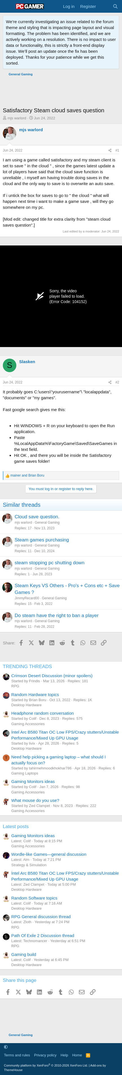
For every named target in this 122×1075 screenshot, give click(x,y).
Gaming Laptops (24, 773)
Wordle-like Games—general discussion (48, 854)
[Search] (115, 6)
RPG (15, 686)
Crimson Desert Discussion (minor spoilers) (51, 675)
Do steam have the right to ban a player (57, 615)
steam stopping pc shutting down (50, 562)
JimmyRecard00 (27, 598)
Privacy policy (45, 1055)
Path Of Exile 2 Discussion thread (42, 935)
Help (64, 1055)
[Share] (110, 150)
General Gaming (47, 523)
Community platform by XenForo (46, 1065)
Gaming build (23, 954)
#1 (117, 150)
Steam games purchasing (42, 540)
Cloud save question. (37, 516)
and (27, 475)
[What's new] (104, 6)
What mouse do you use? (35, 800)
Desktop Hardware (26, 705)
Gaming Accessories (28, 724)
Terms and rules (17, 1055)
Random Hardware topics (35, 694)
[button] (6, 1047)
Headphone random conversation (42, 713)
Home (77, 1055)
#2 (117, 382)
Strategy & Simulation (28, 865)
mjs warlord (17, 118)
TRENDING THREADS (27, 666)
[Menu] (7, 6)
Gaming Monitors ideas (33, 781)
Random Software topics (34, 898)
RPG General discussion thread (41, 916)
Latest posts (16, 826)
